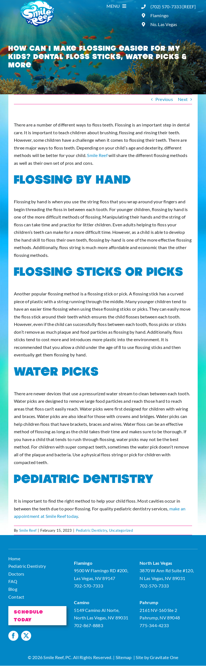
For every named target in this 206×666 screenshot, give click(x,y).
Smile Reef (97, 155)
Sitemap (124, 657)
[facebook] (13, 636)
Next (183, 99)
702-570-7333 (88, 585)
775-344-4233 (154, 625)
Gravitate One (164, 657)
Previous (164, 99)
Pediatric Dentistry (91, 530)
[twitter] (26, 636)
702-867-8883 (88, 625)
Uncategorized (121, 530)
